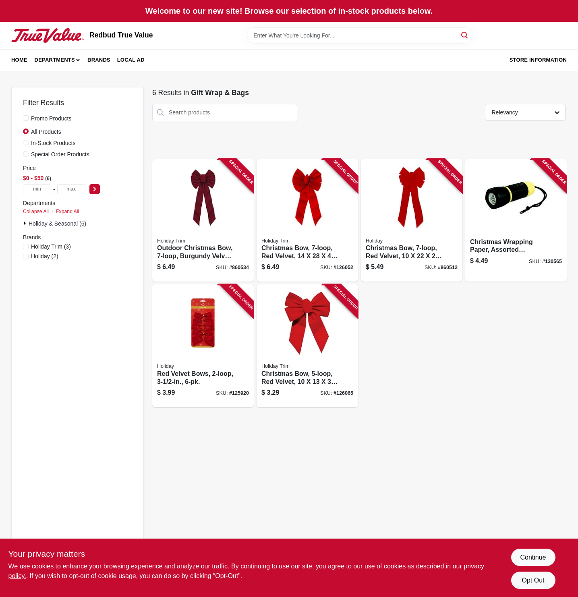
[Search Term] (359, 35)
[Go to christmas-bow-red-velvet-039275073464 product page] (307, 345)
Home (19, 60)
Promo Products (51, 118)
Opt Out (533, 580)
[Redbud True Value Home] (47, 35)
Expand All (67, 211)
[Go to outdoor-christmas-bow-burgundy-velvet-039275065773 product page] (203, 220)
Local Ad (131, 60)
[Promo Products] (26, 118)
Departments (55, 60)
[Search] (465, 34)
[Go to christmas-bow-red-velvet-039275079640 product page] (411, 220)
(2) (44, 256)
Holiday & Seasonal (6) (57, 223)
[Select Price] (94, 189)
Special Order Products (60, 154)
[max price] (71, 189)
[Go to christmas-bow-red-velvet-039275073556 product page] (307, 220)
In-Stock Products (53, 143)
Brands (98, 60)
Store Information (538, 60)
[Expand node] (25, 223)
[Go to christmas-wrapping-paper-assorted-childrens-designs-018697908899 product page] (516, 220)
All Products (46, 132)
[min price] (37, 189)
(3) (51, 246)
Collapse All (36, 211)
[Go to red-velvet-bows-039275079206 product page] (203, 345)
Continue (533, 557)
